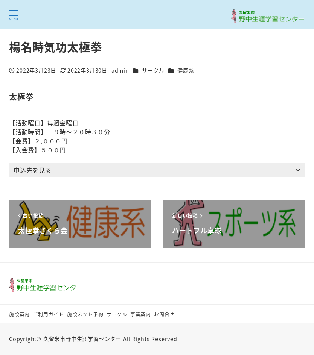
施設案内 (19, 313)
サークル (153, 70)
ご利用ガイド (48, 313)
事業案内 (140, 313)
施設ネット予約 (85, 313)
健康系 (185, 70)
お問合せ (164, 313)
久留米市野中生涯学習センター (82, 339)
